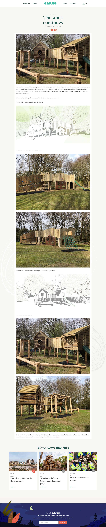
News (65, 3)
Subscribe (63, 522)
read (13, 487)
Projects (26, 3)
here (59, 87)
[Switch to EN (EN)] (84, 3)
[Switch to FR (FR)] (86, 3)
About (35, 3)
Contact (73, 3)
